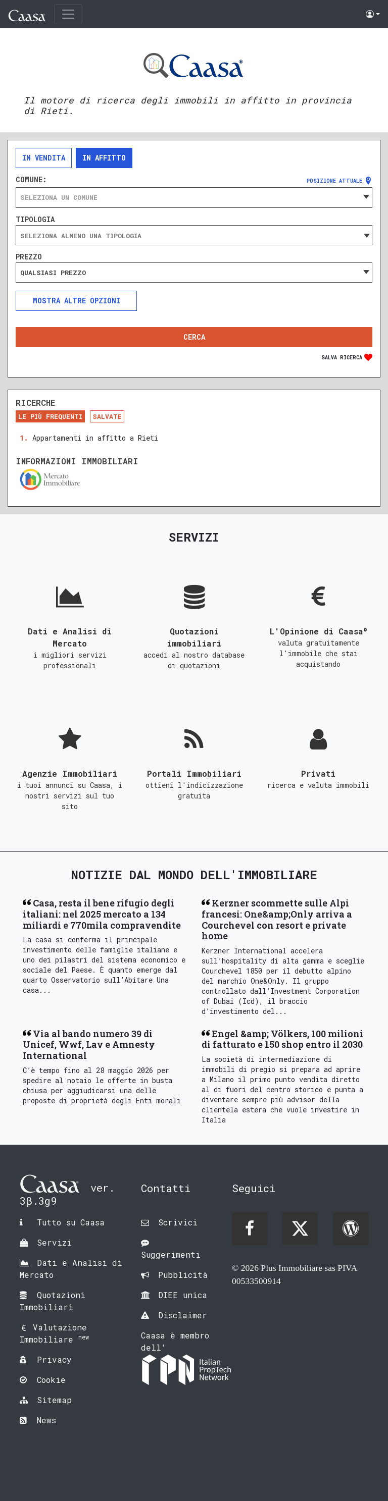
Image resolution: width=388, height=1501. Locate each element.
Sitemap (54, 1400)
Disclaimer (182, 1315)
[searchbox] (194, 236)
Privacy (54, 1359)
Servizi (54, 1242)
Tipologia (35, 219)
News (46, 1420)
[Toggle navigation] (68, 14)
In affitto (104, 158)
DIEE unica (182, 1295)
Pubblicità (183, 1274)
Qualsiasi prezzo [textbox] (53, 272)
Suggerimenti (171, 1254)
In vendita (43, 158)
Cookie (51, 1379)
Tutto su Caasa (71, 1222)
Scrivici (178, 1222)
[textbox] (194, 197)
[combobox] (194, 197)
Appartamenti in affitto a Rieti (95, 438)
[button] (373, 14)
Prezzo (29, 256)
